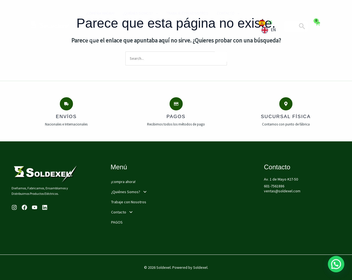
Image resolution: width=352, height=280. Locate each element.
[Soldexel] (50, 25)
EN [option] (273, 29)
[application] (155, 13)
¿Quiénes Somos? (140, 13)
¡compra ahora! (100, 13)
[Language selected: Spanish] (268, 26)
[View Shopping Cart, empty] (317, 26)
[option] (268, 30)
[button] (149, 192)
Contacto (228, 13)
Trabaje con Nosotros (187, 13)
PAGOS (92, 39)
